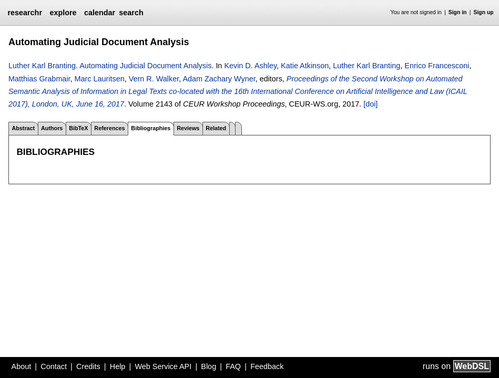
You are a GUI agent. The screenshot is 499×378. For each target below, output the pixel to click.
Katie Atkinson (305, 65)
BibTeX (78, 128)
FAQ (233, 366)
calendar (99, 12)
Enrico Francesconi (436, 65)
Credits (88, 366)
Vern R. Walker (154, 79)
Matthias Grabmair (39, 79)
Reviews (188, 128)
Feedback (266, 366)
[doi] (370, 104)
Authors (52, 128)
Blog (208, 366)
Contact (53, 366)
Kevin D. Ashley (250, 65)
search (131, 12)
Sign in (458, 12)
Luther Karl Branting (42, 65)
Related (216, 128)
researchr (24, 12)
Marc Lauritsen (100, 79)
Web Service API (163, 366)
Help (118, 366)
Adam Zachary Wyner (218, 79)
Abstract (23, 128)
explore (62, 12)
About (22, 366)
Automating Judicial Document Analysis (145, 65)
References (109, 128)
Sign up (484, 12)
